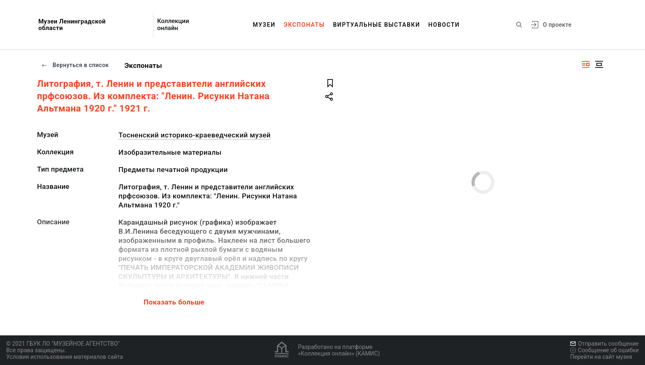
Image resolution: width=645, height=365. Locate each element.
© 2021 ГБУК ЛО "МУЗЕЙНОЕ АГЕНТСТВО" (63, 343)
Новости (443, 24)
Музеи (264, 24)
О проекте (557, 24)
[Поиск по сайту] (519, 24)
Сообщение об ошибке (604, 350)
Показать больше (174, 302)
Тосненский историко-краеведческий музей (194, 135)
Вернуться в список (75, 65)
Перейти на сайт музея (601, 356)
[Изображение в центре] (599, 64)
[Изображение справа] (585, 64)
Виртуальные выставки (376, 24)
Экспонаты (304, 24)
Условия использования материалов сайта (64, 356)
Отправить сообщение (604, 343)
